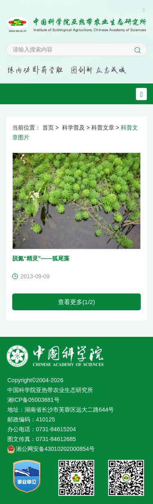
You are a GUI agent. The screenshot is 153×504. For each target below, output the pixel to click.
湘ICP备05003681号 (33, 399)
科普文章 (102, 127)
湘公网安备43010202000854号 (55, 449)
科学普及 (73, 127)
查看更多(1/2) (76, 301)
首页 (48, 127)
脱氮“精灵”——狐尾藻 (40, 258)
